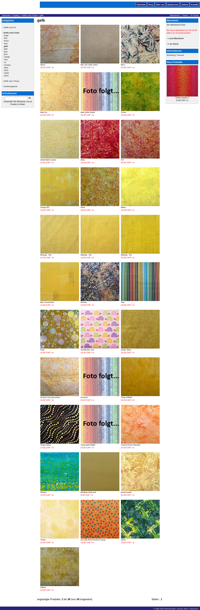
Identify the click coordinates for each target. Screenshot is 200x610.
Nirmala (84, 302)
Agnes (42, 65)
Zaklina (43, 587)
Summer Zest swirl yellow (50, 397)
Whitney (43, 492)
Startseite (141, 4)
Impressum (194, 609)
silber (6, 68)
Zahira (123, 540)
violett (6, 73)
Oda (122, 302)
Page (42, 350)
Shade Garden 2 (182, 98)
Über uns (160, 4)
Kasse (185, 15)
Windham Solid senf (88, 492)
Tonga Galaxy (45, 445)
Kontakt (194, 4)
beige (6, 35)
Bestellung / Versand (175, 55)
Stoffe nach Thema (11, 81)
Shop (150, 4)
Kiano (83, 207)
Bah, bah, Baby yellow (89, 65)
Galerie (184, 4)
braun (6, 41)
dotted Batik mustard (48, 160)
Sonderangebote (10, 86)
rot (5, 62)
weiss (6, 76)
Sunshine (84, 397)
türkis (6, 70)
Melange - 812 (126, 255)
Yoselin (43, 540)
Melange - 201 (86, 255)
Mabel (123, 207)
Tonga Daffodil (126, 397)
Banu (123, 65)
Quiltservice (173, 4)
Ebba (83, 160)
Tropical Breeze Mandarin (131, 445)
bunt (6, 44)
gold (6, 49)
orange (7, 57)
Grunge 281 (44, 207)
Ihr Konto (195, 15)
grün (6, 54)
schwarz (7, 65)
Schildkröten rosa (87, 350)
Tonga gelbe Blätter (88, 445)
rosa (6, 59)
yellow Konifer (126, 492)
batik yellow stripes (88, 112)
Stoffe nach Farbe (30, 15)
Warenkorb (175, 15)
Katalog (15, 15)
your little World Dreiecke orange (93, 540)
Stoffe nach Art (9, 27)
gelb (41, 15)
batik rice (43, 112)
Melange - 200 (45, 255)
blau (6, 38)
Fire (122, 160)
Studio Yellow (126, 350)
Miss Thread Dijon (47, 302)
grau (6, 52)
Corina (123, 112)
